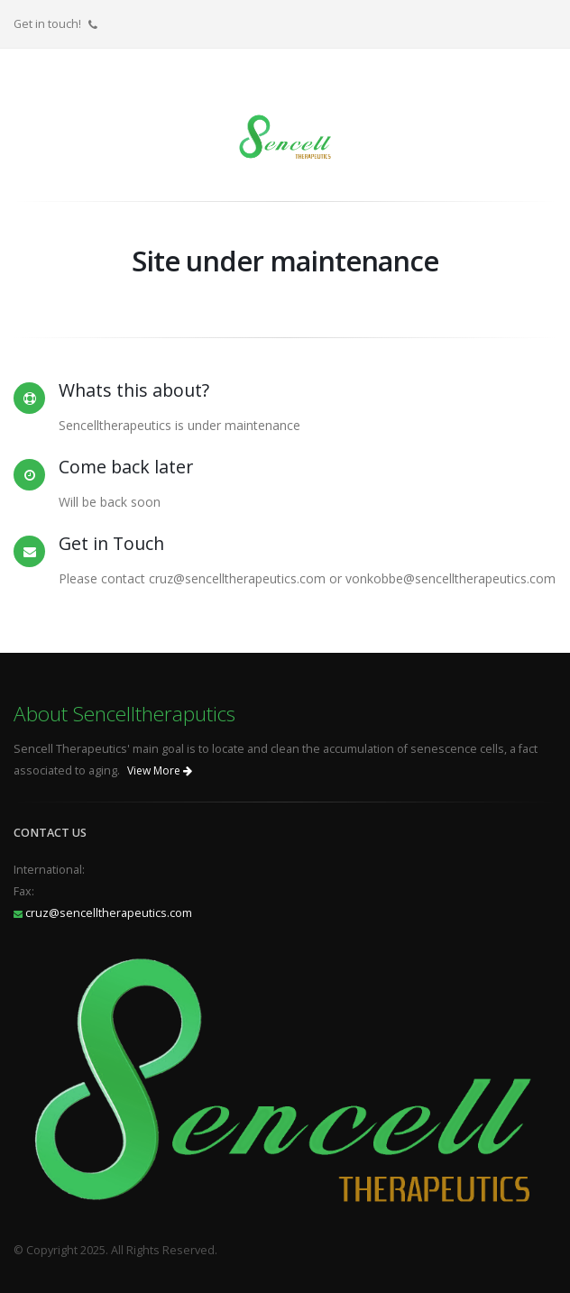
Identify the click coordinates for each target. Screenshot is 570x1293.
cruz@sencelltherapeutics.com (108, 913)
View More (159, 770)
